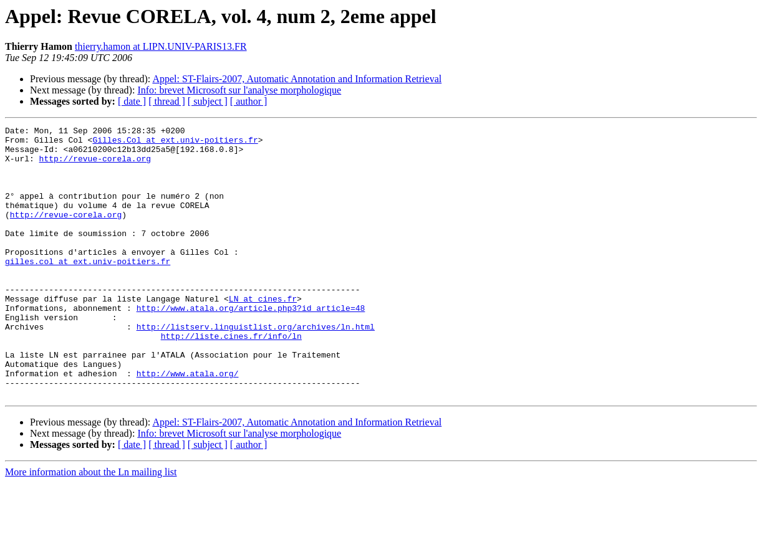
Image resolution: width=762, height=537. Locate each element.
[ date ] (132, 101)
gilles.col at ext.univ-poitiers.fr (87, 289)
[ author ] (249, 101)
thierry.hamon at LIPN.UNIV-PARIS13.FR (161, 46)
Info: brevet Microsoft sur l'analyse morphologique (239, 90)
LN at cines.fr (263, 334)
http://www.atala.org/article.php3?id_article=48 (251, 345)
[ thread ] (166, 101)
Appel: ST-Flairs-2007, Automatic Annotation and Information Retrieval (296, 79)
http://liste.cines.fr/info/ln (231, 378)
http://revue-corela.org (95, 165)
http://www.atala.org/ (188, 423)
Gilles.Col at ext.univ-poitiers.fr (175, 143)
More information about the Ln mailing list (91, 526)
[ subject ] (208, 101)
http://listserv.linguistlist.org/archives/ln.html (256, 367)
